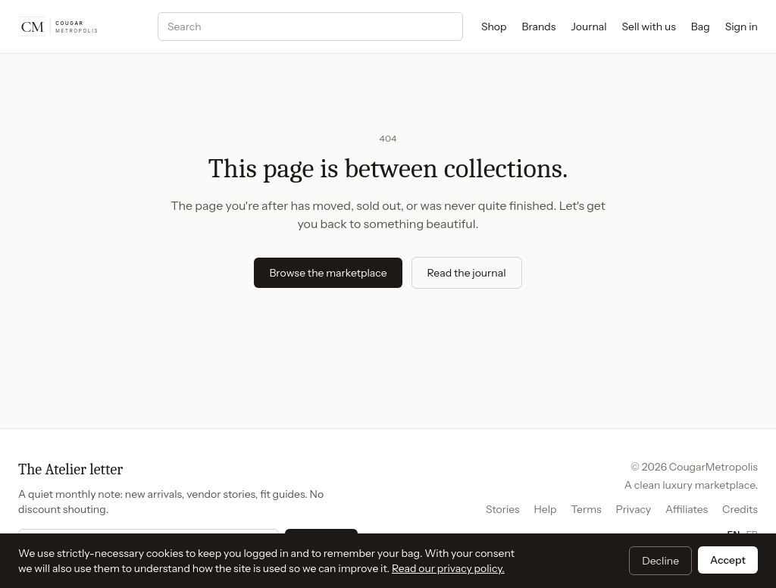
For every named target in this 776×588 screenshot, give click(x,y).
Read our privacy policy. (448, 568)
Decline (660, 561)
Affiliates (686, 509)
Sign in (741, 26)
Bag (700, 26)
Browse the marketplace (327, 273)
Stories (503, 509)
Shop (494, 26)
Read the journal (466, 273)
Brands (539, 26)
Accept (728, 560)
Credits (740, 509)
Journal (588, 26)
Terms (586, 509)
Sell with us (649, 26)
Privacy (633, 509)
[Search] (310, 26)
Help (545, 509)
